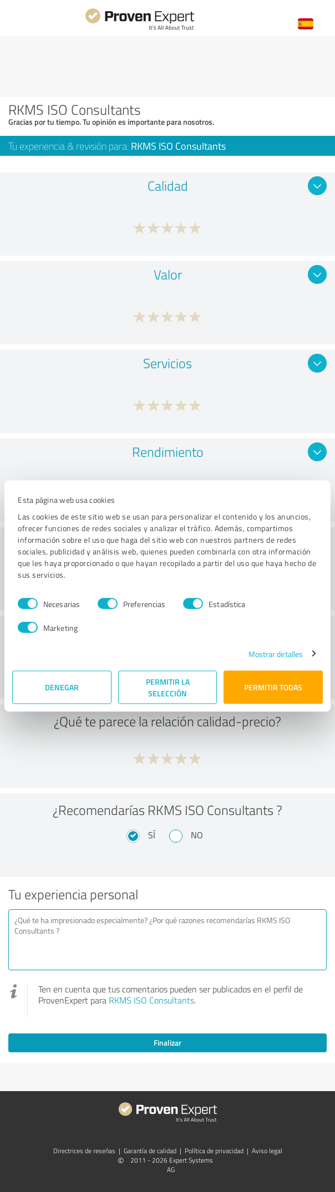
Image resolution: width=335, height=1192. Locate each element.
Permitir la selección (168, 687)
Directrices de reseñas (84, 1150)
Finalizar (167, 1042)
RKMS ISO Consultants (151, 1000)
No (197, 835)
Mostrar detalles (275, 653)
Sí (151, 835)
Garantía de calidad (150, 1150)
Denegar (62, 687)
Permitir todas (273, 687)
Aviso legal (267, 1150)
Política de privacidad (214, 1150)
